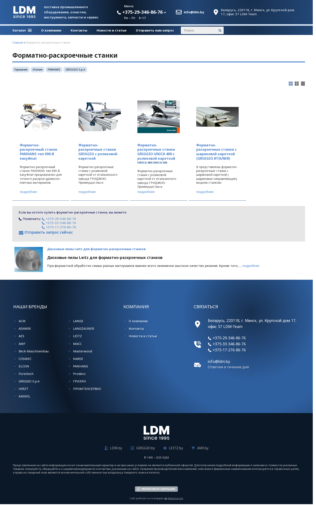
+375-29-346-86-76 (140, 12)
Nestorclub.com (175, 498)
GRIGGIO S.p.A (75, 69)
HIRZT (23, 388)
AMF (22, 343)
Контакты (79, 30)
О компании (51, 30)
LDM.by (116, 448)
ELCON (24, 366)
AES (21, 336)
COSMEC (25, 358)
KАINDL (24, 396)
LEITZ (77, 336)
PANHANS (54, 69)
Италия (37, 69)
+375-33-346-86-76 (59, 223)
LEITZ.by (176, 448)
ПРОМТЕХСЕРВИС (87, 388)
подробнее (28, 192)
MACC (77, 343)
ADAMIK (25, 328)
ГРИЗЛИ (79, 381)
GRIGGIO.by (145, 448)
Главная (17, 42)
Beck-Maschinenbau (34, 351)
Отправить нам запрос (155, 30)
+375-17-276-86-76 (59, 227)
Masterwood (82, 351)
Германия (20, 69)
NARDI (78, 358)
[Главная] (24, 17)
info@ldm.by (194, 12)
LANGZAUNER (83, 328)
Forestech (26, 373)
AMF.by (202, 448)
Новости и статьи (111, 30)
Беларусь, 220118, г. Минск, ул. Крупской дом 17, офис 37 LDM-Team (257, 12)
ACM (22, 321)
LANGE (78, 321)
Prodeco (79, 373)
